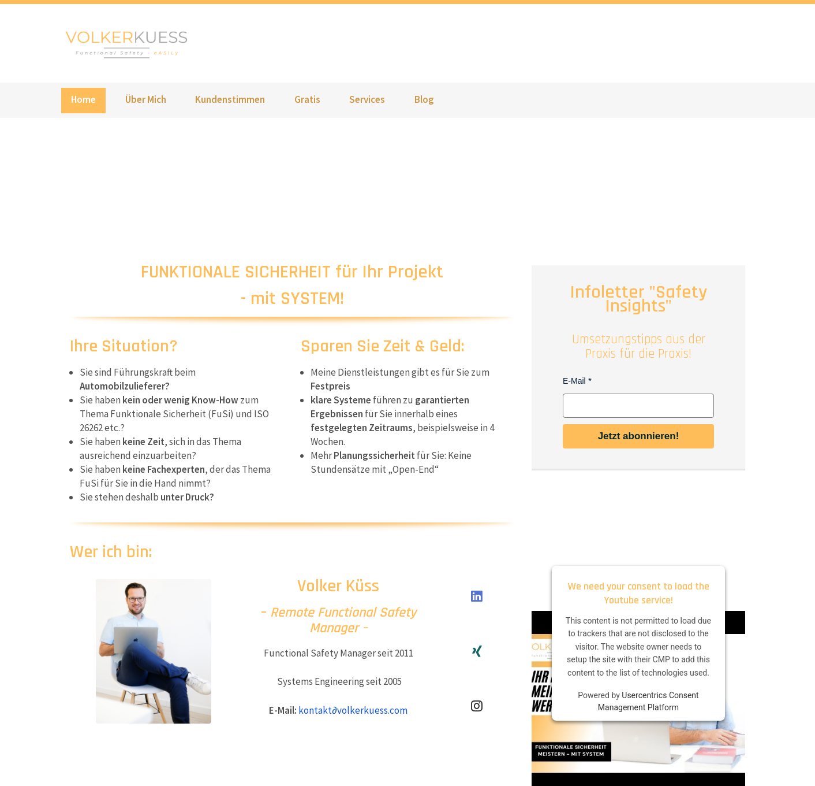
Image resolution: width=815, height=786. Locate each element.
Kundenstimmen (230, 99)
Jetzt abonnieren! (638, 436)
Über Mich (145, 99)
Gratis (307, 99)
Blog (424, 99)
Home (83, 99)
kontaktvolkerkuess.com (352, 710)
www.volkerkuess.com (130, 43)
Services (367, 99)
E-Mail (574, 380)
